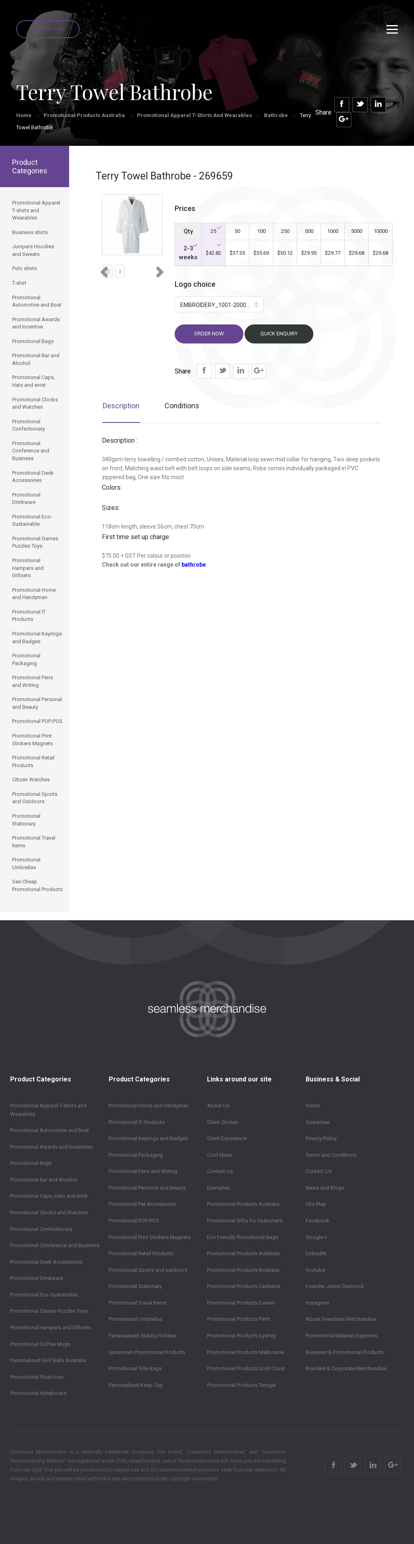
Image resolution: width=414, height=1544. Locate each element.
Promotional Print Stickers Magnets (149, 1237)
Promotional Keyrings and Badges (148, 1138)
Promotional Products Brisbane (243, 1270)
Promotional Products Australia (84, 115)
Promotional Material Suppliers (341, 1336)
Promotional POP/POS (134, 1221)
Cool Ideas (219, 1155)
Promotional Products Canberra (243, 1286)
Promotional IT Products (137, 1122)
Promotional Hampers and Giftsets (50, 1327)
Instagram (317, 1303)
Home (24, 115)
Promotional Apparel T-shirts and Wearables (194, 115)
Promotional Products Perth (238, 1319)
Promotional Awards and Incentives (51, 1147)
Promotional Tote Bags (135, 1368)
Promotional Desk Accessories (46, 1262)
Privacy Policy (321, 1138)
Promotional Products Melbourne (245, 1352)
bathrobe (194, 564)
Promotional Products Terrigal (241, 1385)
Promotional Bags (31, 1163)
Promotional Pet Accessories (142, 1204)
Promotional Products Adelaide (243, 1253)
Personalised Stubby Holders (143, 1336)
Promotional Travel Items (137, 1303)
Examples (218, 1188)
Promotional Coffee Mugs (40, 1344)
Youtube (315, 1270)
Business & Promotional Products (345, 1352)
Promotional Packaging (136, 1155)
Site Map (316, 1204)
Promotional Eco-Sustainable (44, 1295)
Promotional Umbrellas (135, 1319)
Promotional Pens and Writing (143, 1171)
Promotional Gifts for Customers (245, 1221)
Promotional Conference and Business (54, 1245)
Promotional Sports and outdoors (148, 1270)
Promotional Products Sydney (241, 1336)
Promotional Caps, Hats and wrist (49, 1196)
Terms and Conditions (331, 1155)
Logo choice (195, 284)
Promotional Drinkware (36, 1278)
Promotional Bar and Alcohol (43, 1180)
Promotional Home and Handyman (149, 1106)
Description (121, 405)
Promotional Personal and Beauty (147, 1188)
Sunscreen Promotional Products (147, 1352)
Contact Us (220, 1171)
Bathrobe (276, 115)
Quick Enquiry (48, 29)
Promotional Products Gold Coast (246, 1368)
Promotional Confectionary (41, 1229)
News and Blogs (325, 1188)
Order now (209, 334)
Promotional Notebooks (38, 1393)
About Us (218, 1106)
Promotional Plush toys (36, 1377)
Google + (316, 1237)
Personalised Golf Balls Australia (48, 1360)
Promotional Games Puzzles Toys (49, 1311)
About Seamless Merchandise (341, 1319)
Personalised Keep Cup (136, 1385)
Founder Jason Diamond (334, 1286)
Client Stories (222, 1122)
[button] (103, 269)
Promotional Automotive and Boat (49, 1130)
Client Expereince (227, 1138)
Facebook (318, 1221)
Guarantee (318, 1122)
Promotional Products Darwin (241, 1303)
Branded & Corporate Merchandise (346, 1368)
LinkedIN (316, 1253)
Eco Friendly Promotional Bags (242, 1237)
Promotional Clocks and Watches (49, 1212)
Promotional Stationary (135, 1286)
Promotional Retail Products (141, 1253)
